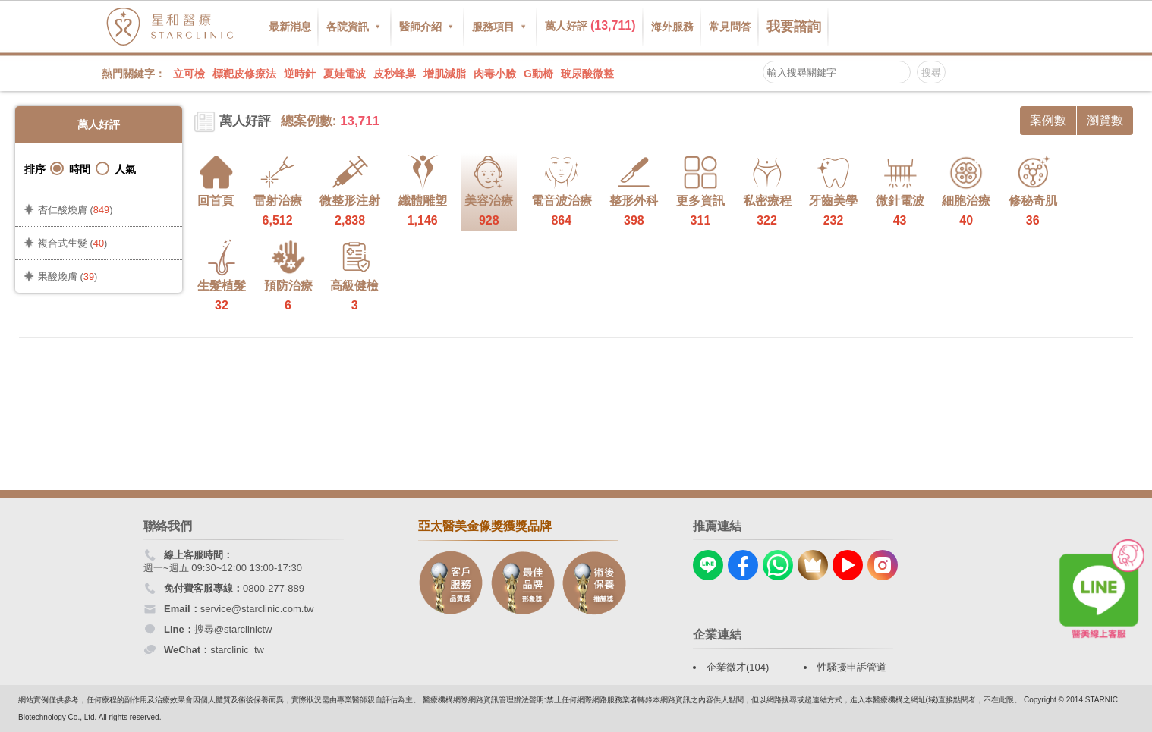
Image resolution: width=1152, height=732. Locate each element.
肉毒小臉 (495, 74)
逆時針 (300, 74)
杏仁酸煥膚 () (75, 209)
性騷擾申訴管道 (851, 667)
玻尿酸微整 (587, 74)
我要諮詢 (793, 26)
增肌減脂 (444, 74)
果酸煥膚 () (67, 276)
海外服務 (672, 26)
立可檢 (189, 74)
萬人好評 (590, 25)
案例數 (1048, 120)
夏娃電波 (344, 74)
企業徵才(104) (738, 667)
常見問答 (730, 26)
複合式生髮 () (72, 243)
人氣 (116, 169)
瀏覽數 (1105, 120)
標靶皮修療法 (244, 74)
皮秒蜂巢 (394, 74)
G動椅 (538, 74)
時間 (70, 169)
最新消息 (290, 26)
